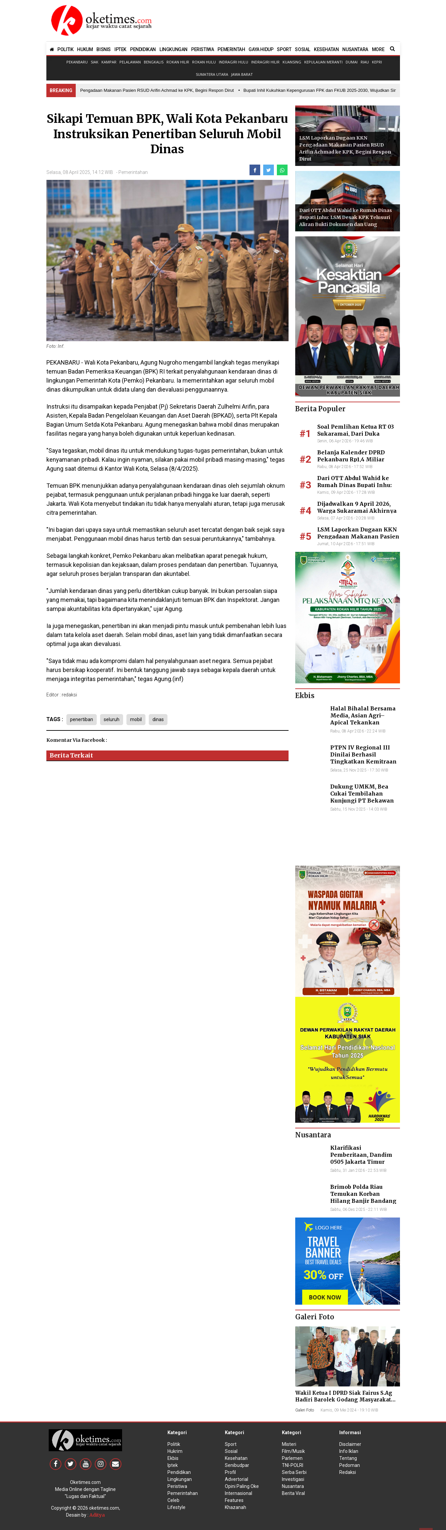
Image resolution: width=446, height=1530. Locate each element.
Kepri (377, 61)
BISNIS (103, 49)
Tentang (348, 1458)
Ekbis (172, 1458)
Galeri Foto (304, 1410)
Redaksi (347, 1472)
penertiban (81, 719)
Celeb (173, 1500)
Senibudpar (237, 1465)
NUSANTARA (355, 49)
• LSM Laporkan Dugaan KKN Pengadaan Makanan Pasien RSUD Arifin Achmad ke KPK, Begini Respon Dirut (131, 90)
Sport (231, 1444)
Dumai (352, 61)
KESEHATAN (326, 49)
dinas (158, 719)
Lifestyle (176, 1507)
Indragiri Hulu (233, 61)
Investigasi (293, 1479)
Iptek (172, 1465)
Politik (173, 1444)
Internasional (238, 1493)
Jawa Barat (242, 74)
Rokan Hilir (177, 61)
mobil (136, 719)
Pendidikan (179, 1472)
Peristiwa (177, 1486)
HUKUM (85, 49)
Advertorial (236, 1479)
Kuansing (292, 61)
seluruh (111, 719)
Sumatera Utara (212, 74)
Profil (230, 1472)
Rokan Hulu (204, 61)
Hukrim (174, 1451)
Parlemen (292, 1458)
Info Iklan (348, 1451)
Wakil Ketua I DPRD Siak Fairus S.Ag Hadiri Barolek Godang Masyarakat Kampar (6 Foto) (343, 1399)
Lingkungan (179, 1479)
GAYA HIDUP (261, 49)
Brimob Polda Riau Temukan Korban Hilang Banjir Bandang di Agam (363, 1197)
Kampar (108, 61)
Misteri (289, 1444)
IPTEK (120, 49)
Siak (94, 61)
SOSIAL (302, 49)
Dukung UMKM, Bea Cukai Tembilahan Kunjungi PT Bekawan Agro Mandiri (362, 797)
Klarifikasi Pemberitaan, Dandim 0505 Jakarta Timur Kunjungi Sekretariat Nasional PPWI (361, 1161)
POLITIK (65, 49)
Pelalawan (130, 61)
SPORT (284, 49)
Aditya (97, 1515)
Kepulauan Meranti (323, 61)
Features (234, 1500)
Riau (365, 61)
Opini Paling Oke (242, 1486)
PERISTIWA (202, 49)
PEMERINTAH (231, 49)
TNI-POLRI (292, 1465)
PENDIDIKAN (143, 49)
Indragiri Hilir (265, 61)
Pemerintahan (133, 172)
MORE (378, 49)
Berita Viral (293, 1493)
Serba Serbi (294, 1472)
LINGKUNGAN (173, 49)
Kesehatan (236, 1458)
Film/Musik (293, 1451)
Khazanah (235, 1507)
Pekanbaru (77, 61)
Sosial (231, 1451)
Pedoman (349, 1465)
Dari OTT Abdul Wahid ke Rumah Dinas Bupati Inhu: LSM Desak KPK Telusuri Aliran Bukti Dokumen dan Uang (345, 217)
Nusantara (293, 1486)
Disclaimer (350, 1444)
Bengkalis (153, 61)
